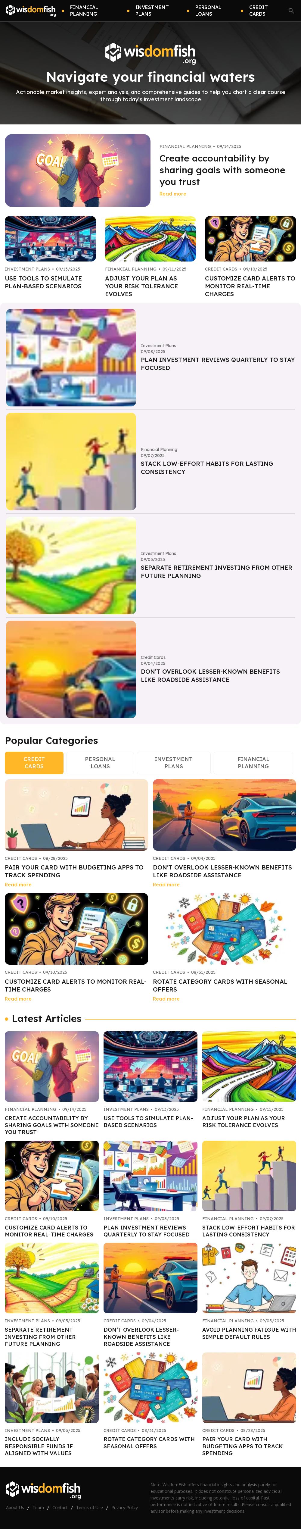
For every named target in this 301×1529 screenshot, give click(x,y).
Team (38, 1507)
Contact (60, 1507)
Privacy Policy (124, 1507)
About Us (15, 1507)
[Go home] (31, 11)
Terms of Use (89, 1507)
